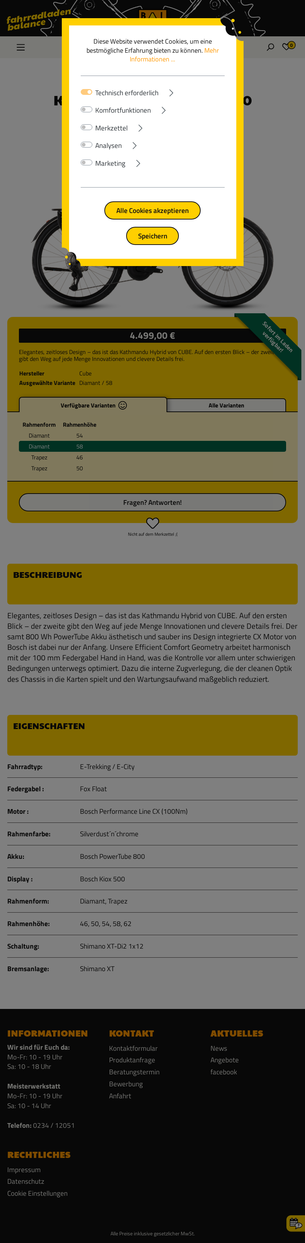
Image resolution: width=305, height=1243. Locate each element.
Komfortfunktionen (123, 110)
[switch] (86, 109)
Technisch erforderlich (126, 93)
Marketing (110, 163)
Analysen (108, 145)
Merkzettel (111, 128)
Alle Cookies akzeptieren (152, 210)
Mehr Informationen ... (174, 54)
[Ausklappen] (191, 91)
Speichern (152, 235)
